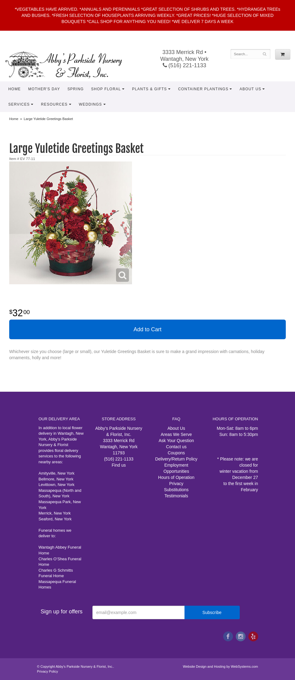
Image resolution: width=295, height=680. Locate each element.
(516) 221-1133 (184, 65)
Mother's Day (44, 89)
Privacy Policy (47, 671)
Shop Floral (106, 89)
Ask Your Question (176, 440)
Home (14, 89)
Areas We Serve (176, 434)
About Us (251, 89)
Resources (54, 104)
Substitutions (176, 489)
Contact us (176, 446)
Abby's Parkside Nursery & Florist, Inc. (70, 64)
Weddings (90, 104)
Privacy (176, 483)
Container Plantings (203, 89)
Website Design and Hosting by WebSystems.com (220, 666)
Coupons (176, 452)
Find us (119, 465)
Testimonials (176, 495)
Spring (76, 89)
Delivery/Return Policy (176, 459)
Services (19, 104)
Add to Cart (147, 329)
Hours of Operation (176, 477)
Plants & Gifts (149, 89)
